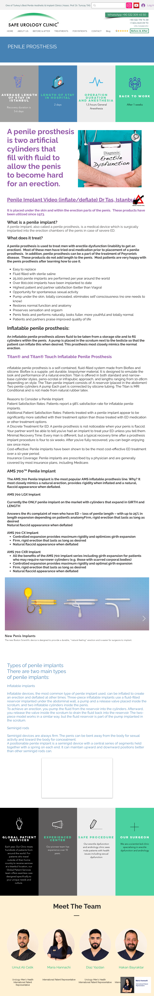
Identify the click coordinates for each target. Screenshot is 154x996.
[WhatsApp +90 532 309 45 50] (126, 15)
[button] (61, 31)
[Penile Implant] (136, 5)
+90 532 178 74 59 (138, 19)
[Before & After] (139, 31)
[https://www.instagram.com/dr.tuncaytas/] (129, 5)
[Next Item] (144, 619)
